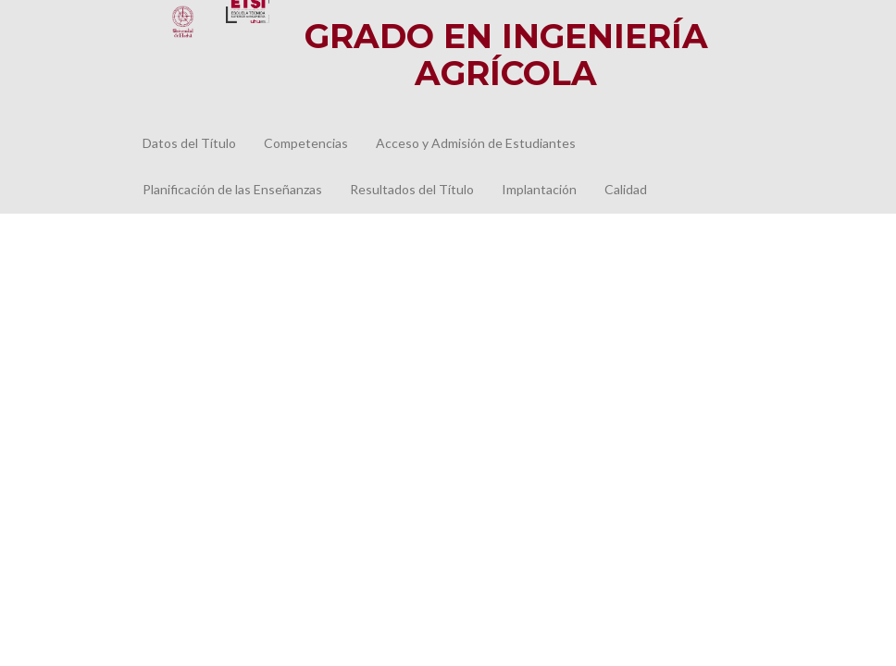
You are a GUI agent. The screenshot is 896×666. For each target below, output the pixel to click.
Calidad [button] (625, 189)
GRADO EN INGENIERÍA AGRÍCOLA (506, 54)
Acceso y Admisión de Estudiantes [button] (476, 143)
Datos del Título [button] (189, 143)
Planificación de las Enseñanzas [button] (232, 189)
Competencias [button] (306, 143)
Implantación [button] (539, 189)
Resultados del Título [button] (412, 189)
